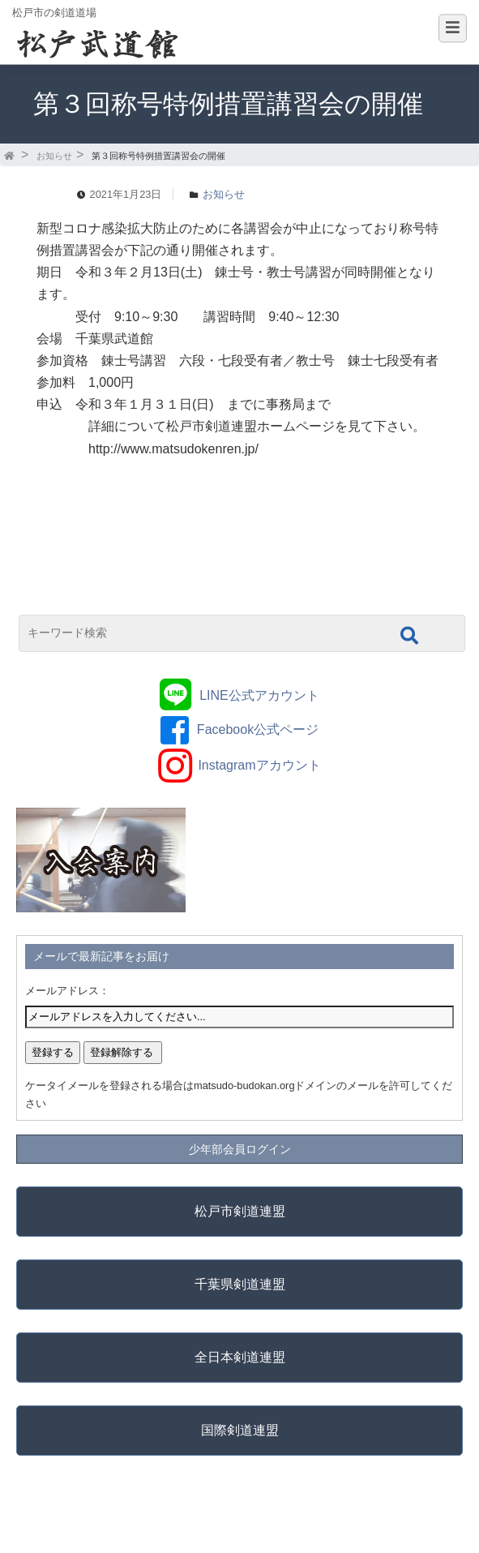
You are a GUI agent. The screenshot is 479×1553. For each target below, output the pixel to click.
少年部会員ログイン (240, 1149)
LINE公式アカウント (259, 695)
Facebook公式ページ (258, 729)
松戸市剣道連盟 (240, 1211)
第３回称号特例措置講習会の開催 (158, 156)
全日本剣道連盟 (240, 1357)
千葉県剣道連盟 (240, 1284)
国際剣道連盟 (240, 1430)
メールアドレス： (67, 991)
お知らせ (54, 156)
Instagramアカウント (259, 765)
